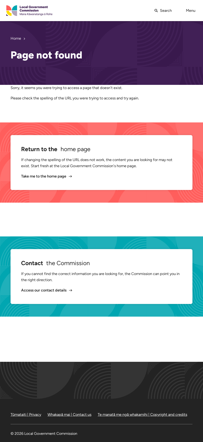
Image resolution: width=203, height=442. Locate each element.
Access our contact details (44, 290)
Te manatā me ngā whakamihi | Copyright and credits (142, 414)
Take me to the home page (44, 176)
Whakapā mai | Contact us (69, 414)
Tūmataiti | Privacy (26, 414)
